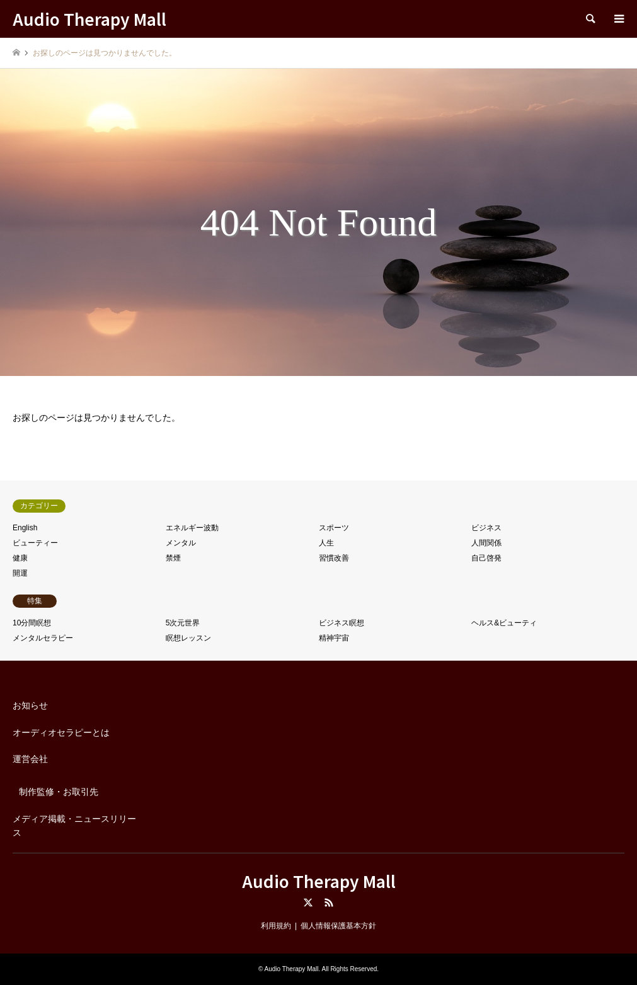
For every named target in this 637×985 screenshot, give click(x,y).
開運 (20, 573)
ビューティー (35, 542)
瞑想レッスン (188, 638)
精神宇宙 (334, 638)
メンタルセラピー (43, 638)
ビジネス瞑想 (341, 622)
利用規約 (276, 925)
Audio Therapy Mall (319, 880)
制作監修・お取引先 (58, 792)
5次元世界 (183, 622)
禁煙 (173, 558)
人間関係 (486, 542)
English (25, 527)
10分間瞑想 (32, 622)
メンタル (181, 542)
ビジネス (486, 527)
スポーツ (334, 527)
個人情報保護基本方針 (338, 925)
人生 (326, 542)
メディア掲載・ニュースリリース (74, 826)
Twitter (308, 902)
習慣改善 (334, 558)
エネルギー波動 (192, 527)
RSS (328, 902)
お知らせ (30, 705)
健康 (20, 558)
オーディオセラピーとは (61, 732)
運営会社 (30, 759)
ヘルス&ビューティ (504, 622)
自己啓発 (486, 558)
